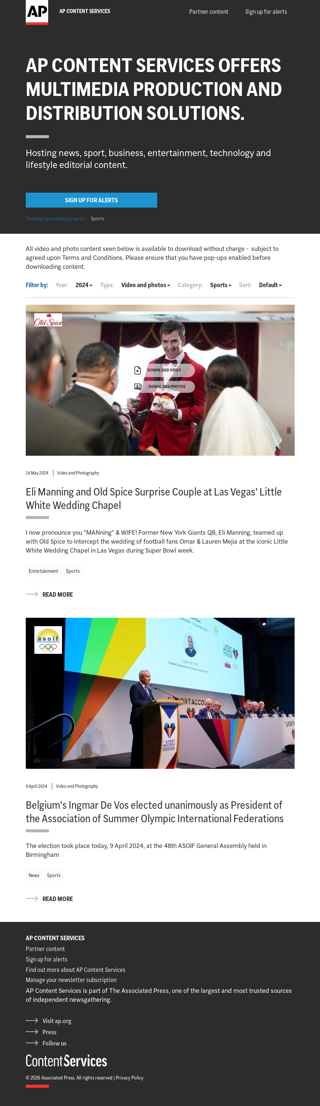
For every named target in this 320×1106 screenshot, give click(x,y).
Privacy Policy (129, 1077)
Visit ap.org (57, 1021)
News (34, 875)
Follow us (54, 1043)
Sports (97, 218)
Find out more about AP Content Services (75, 970)
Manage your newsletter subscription (71, 980)
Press (49, 1032)
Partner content (209, 11)
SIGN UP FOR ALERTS (91, 200)
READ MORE (58, 594)
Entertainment (43, 571)
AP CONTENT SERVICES (55, 938)
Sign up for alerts (266, 11)
